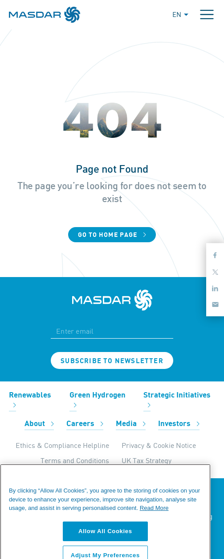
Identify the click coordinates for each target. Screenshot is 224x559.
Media (131, 424)
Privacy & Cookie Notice (159, 445)
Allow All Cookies (105, 540)
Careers (84, 424)
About (39, 424)
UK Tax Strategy (146, 460)
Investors (179, 424)
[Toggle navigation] (207, 14)
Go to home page (112, 235)
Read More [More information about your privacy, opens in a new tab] (154, 517)
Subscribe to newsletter (112, 360)
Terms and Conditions (75, 460)
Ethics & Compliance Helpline (62, 445)
